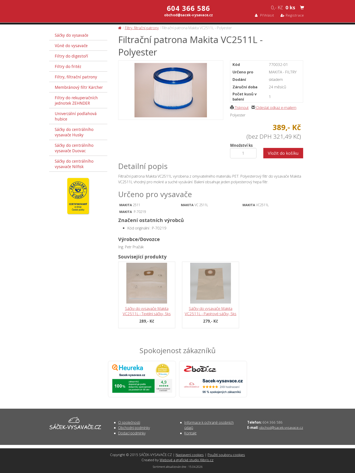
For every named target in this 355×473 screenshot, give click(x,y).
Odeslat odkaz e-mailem (273, 107)
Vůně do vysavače (71, 45)
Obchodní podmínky (134, 427)
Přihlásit (264, 15)
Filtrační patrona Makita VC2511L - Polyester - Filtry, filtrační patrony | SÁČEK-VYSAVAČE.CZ (97, 12)
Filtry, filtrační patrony (76, 77)
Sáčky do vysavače (71, 35)
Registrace (292, 15)
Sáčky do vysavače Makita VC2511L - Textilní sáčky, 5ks (147, 311)
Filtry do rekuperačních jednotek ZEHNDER (76, 100)
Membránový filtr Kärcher (79, 87)
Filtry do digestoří (71, 56)
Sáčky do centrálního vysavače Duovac (74, 147)
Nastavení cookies (190, 454)
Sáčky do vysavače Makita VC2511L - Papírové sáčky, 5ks (210, 311)
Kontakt (190, 433)
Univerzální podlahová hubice (76, 116)
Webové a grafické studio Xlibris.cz (186, 459)
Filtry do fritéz (68, 66)
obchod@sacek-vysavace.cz (281, 427)
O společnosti (129, 422)
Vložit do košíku (283, 153)
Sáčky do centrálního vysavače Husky (74, 132)
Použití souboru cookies (226, 454)
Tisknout (239, 107)
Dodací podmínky (132, 433)
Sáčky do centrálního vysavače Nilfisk (74, 163)
